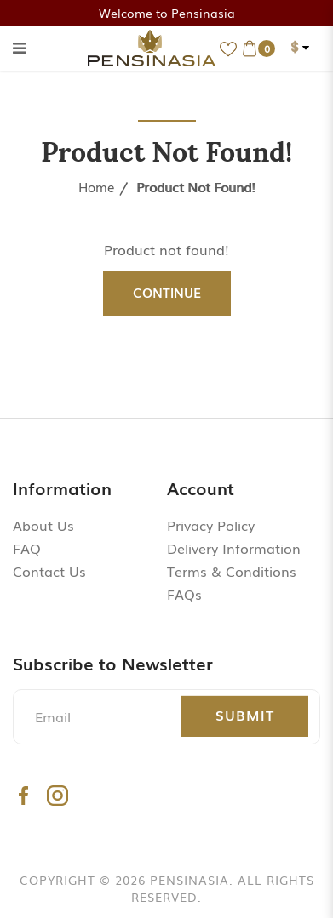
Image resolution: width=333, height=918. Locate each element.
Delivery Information (234, 548)
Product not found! (195, 186)
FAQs (184, 594)
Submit (244, 714)
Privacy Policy (211, 525)
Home (96, 186)
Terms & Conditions (231, 571)
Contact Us (49, 571)
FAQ (27, 548)
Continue (167, 291)
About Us (43, 525)
